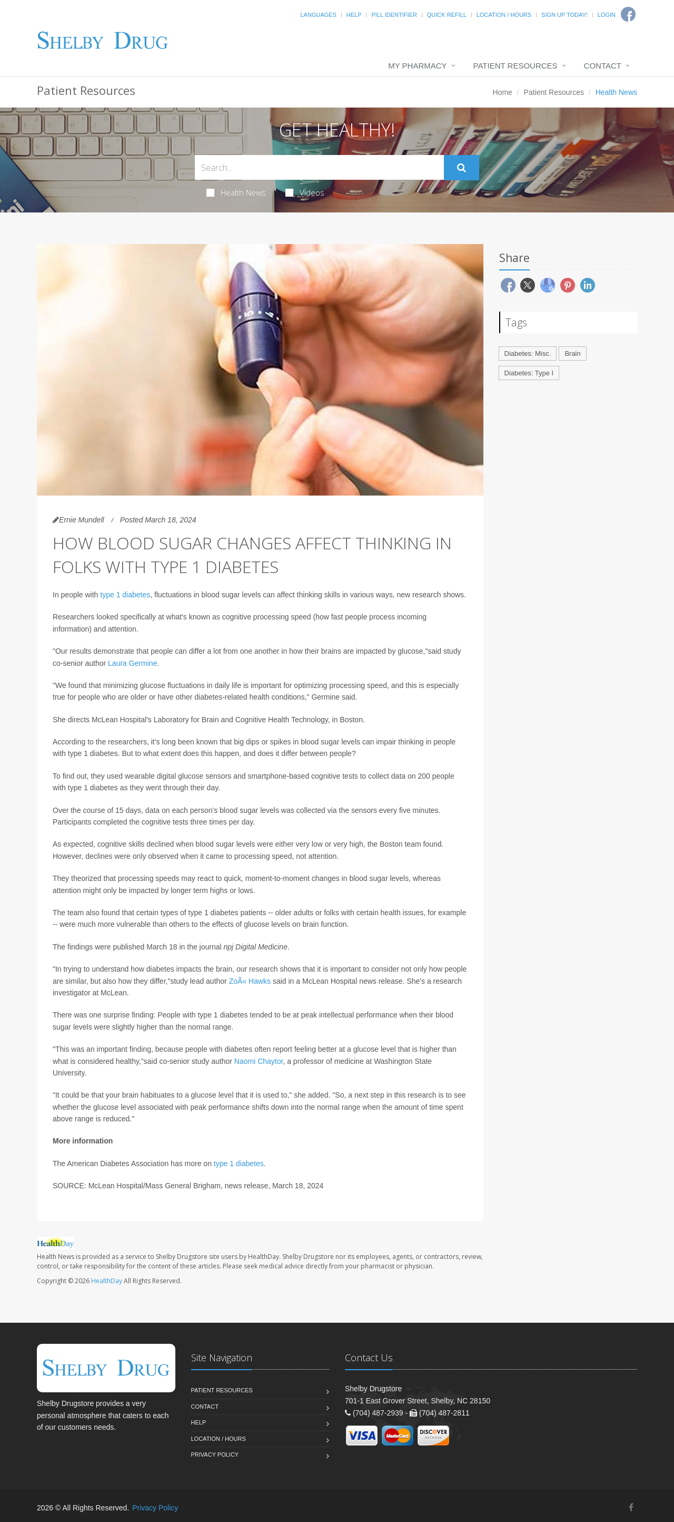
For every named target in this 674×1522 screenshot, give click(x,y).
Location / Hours (504, 15)
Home (502, 92)
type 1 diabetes (125, 594)
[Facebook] (631, 1507)
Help (354, 15)
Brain (572, 353)
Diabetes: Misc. (527, 353)
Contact (602, 65)
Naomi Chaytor (258, 1061)
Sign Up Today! (564, 15)
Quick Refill (447, 15)
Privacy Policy (215, 1454)
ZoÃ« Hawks (250, 981)
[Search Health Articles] (319, 167)
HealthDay (106, 1280)
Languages (318, 15)
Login (607, 15)
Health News (236, 192)
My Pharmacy (417, 65)
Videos (304, 192)
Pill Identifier (394, 15)
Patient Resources (515, 65)
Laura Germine (132, 663)
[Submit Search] (461, 167)
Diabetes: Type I (529, 373)
